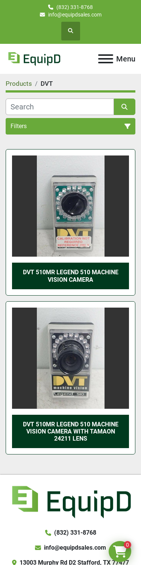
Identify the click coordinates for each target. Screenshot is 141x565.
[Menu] (105, 58)
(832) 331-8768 (74, 7)
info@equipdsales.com (75, 15)
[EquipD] (70, 501)
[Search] (60, 107)
